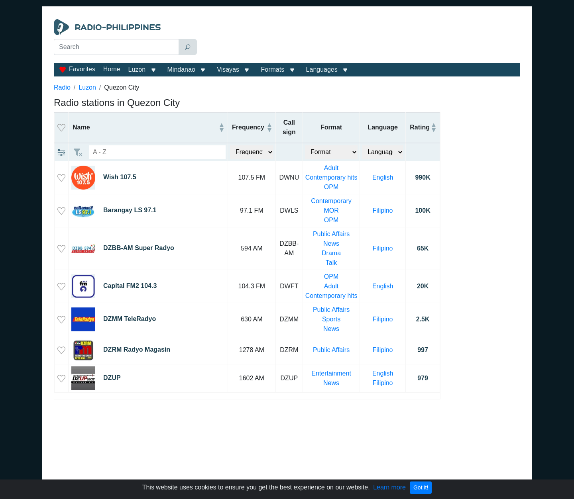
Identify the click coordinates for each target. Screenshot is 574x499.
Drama (331, 253)
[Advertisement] (360, 39)
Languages (322, 69)
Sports (331, 319)
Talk (331, 262)
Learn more (389, 487)
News (331, 243)
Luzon (136, 69)
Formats (272, 69)
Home (111, 69)
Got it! (420, 487)
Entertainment (331, 373)
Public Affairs (331, 234)
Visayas (228, 69)
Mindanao (181, 69)
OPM (331, 187)
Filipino (383, 210)
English (382, 177)
